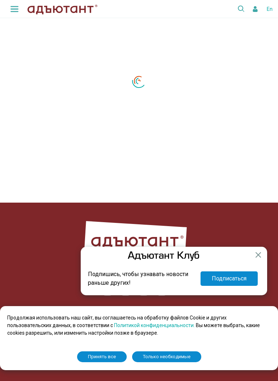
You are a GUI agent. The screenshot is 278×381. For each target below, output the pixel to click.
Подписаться (229, 278)
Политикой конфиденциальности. (155, 325)
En (270, 9)
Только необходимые (166, 356)
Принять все (102, 356)
